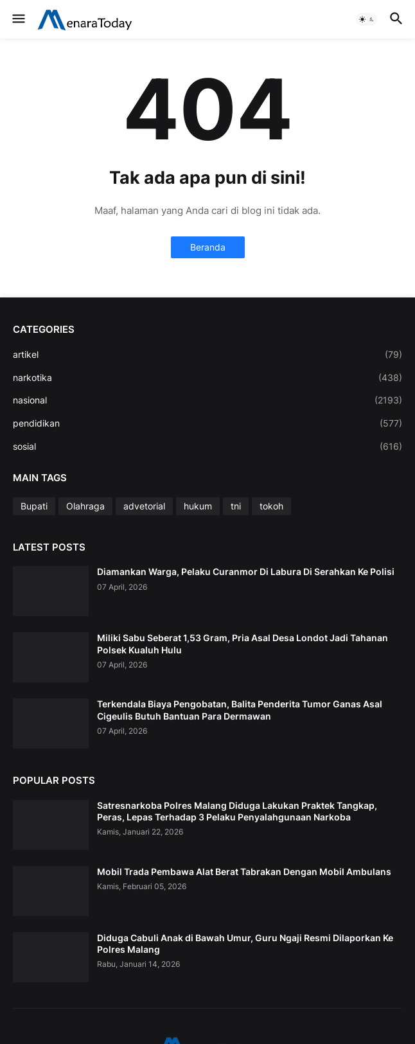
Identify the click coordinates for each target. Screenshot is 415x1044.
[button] (17, 19)
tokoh (271, 505)
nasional (207, 400)
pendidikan (207, 423)
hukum (198, 505)
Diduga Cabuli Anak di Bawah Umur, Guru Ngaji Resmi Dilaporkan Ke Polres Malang (245, 943)
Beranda (207, 247)
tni (236, 505)
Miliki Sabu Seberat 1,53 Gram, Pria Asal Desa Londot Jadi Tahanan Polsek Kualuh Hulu (242, 643)
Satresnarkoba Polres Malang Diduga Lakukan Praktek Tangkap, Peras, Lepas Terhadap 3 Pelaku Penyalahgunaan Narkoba (237, 811)
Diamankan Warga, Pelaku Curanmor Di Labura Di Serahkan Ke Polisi (245, 571)
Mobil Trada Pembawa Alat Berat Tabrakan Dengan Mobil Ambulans (244, 871)
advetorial (144, 505)
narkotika (207, 377)
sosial (207, 446)
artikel (207, 354)
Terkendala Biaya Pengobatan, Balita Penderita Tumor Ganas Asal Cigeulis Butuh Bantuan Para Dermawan (239, 709)
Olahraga (85, 505)
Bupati (34, 505)
